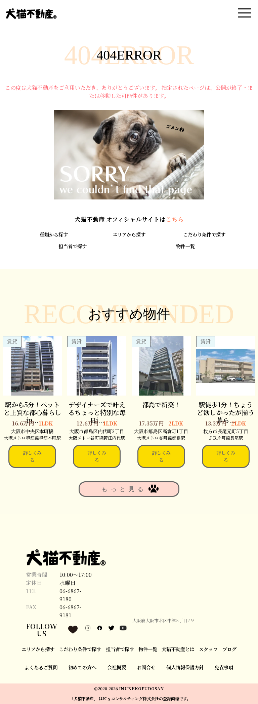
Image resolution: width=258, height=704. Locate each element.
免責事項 (223, 667)
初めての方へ (82, 667)
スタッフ (208, 649)
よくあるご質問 (41, 667)
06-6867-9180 (70, 595)
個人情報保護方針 (185, 667)
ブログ (229, 649)
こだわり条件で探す (204, 234)
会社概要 (116, 667)
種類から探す (54, 234)
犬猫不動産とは (178, 649)
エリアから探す (129, 234)
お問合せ (146, 667)
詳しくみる (32, 456)
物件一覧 (185, 246)
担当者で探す (72, 246)
